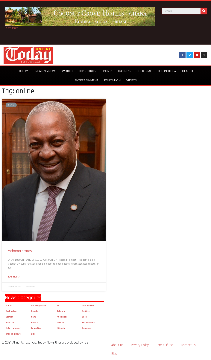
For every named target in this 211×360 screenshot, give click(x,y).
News (33, 316)
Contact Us (188, 345)
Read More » (13, 276)
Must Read (62, 316)
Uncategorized (38, 305)
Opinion (9, 316)
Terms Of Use (165, 345)
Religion (61, 311)
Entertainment (86, 80)
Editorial (144, 71)
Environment (88, 322)
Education (112, 80)
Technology (166, 71)
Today (23, 71)
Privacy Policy (140, 345)
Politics (85, 311)
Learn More (11, 28)
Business (124, 71)
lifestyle (10, 322)
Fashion (61, 322)
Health (187, 71)
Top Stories (87, 71)
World (67, 71)
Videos (131, 80)
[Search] (204, 10)
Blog (33, 333)
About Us (117, 345)
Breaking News (45, 71)
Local (84, 316)
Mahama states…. (21, 251)
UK (58, 305)
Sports (107, 71)
